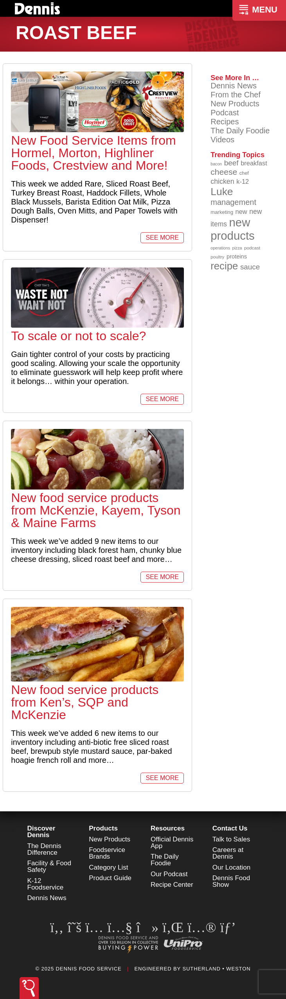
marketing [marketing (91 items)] (221, 212)
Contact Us (230, 828)
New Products (234, 103)
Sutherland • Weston (216, 969)
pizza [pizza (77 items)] (237, 248)
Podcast (224, 112)
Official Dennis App (172, 843)
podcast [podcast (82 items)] (252, 247)
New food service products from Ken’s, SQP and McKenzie (84, 702)
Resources (168, 828)
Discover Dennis (41, 832)
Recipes (224, 121)
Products (103, 828)
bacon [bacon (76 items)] (216, 163)
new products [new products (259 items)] (232, 229)
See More (162, 237)
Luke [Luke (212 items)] (221, 191)
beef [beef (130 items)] (231, 163)
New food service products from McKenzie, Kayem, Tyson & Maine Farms (95, 510)
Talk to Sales (231, 839)
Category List (108, 867)
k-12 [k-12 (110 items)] (242, 181)
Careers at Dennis (227, 853)
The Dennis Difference (44, 849)
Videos (222, 139)
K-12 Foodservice (45, 884)
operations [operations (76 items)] (220, 248)
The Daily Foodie (240, 130)
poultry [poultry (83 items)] (217, 256)
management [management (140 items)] (233, 202)
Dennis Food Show (231, 881)
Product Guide (110, 878)
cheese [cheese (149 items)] (223, 171)
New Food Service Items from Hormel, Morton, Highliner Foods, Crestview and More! (93, 152)
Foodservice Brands (107, 853)
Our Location (231, 867)
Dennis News (233, 85)
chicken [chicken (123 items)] (222, 181)
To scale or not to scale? (78, 336)
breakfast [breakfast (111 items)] (254, 163)
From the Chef (235, 94)
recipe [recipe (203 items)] (224, 265)
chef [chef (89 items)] (244, 173)
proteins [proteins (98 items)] (237, 256)
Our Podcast (169, 874)
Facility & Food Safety (49, 866)
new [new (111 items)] (241, 211)
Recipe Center (172, 884)
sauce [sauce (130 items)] (250, 267)
